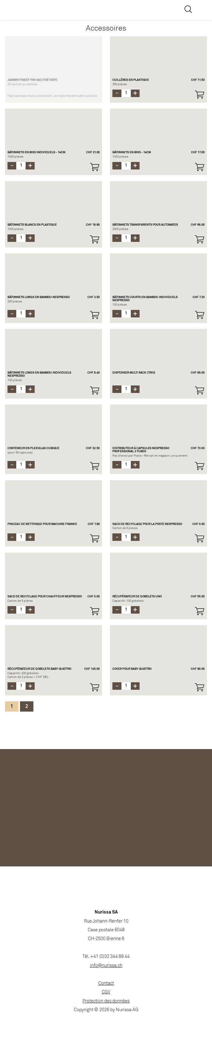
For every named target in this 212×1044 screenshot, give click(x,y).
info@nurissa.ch (106, 966)
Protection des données (106, 1001)
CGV (106, 992)
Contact (106, 984)
